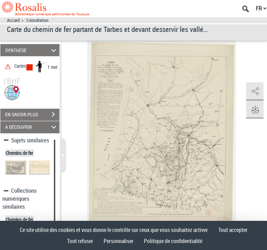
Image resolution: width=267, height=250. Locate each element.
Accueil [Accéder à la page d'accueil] (13, 20)
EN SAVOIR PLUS (32, 114)
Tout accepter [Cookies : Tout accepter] (233, 230)
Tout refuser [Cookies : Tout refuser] (80, 241)
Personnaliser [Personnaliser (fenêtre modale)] (119, 241)
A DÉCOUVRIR (31, 127)
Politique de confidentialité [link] (173, 241)
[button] (12, 92)
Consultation (37, 20)
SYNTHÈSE (31, 50)
